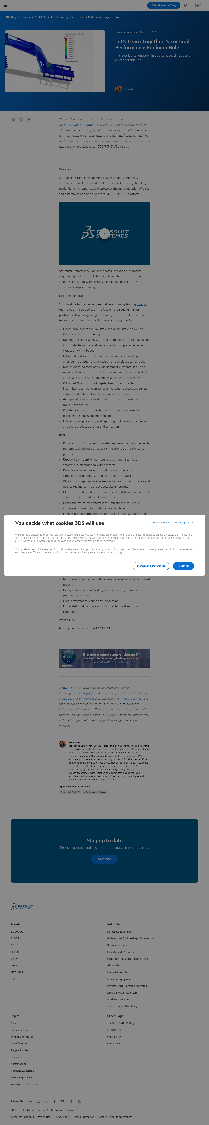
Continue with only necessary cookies (172, 523)
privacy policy (114, 552)
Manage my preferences (149, 566)
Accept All (184, 566)
